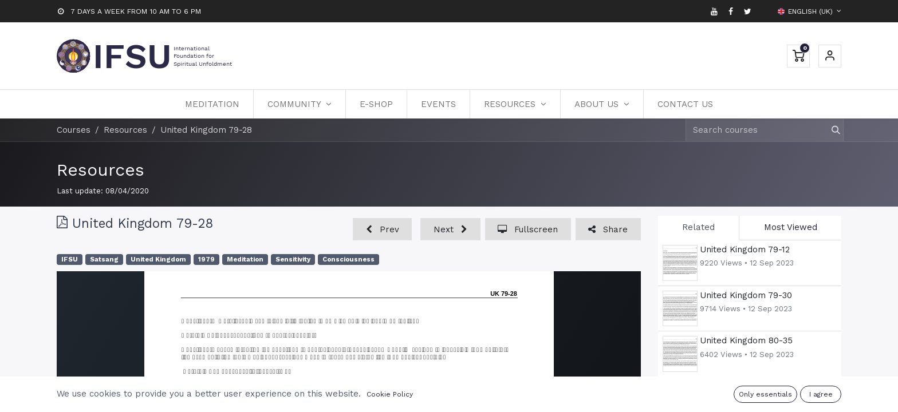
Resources (100, 170)
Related (698, 227)
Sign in (829, 56)
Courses (73, 130)
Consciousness (348, 259)
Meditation (245, 259)
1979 (206, 259)
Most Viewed (790, 227)
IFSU (69, 259)
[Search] (830, 130)
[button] (382, 229)
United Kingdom (158, 259)
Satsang (104, 259)
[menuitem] (212, 104)
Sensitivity (292, 259)
